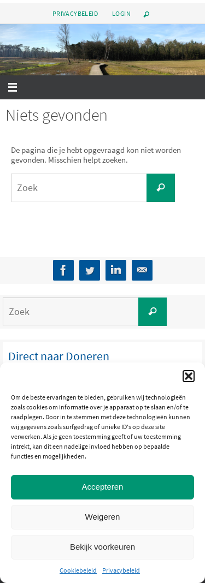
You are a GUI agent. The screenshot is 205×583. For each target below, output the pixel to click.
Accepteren (103, 486)
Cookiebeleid (78, 570)
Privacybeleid (121, 570)
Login (121, 13)
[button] (188, 376)
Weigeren (102, 516)
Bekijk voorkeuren (102, 546)
